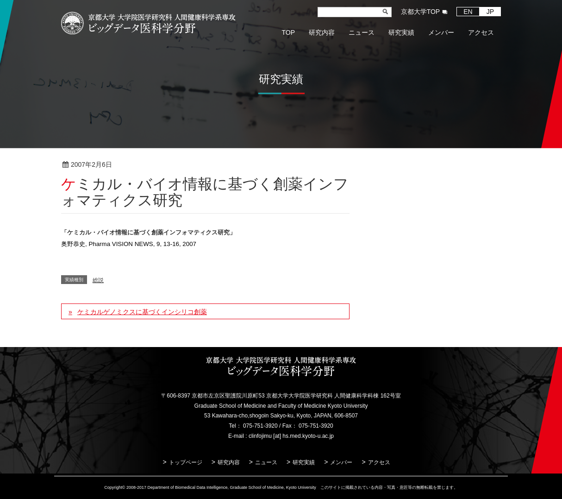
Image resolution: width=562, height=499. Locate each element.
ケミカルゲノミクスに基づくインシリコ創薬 (142, 312)
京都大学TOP (420, 11)
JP (490, 11)
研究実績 (304, 462)
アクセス (379, 462)
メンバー (341, 462)
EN (467, 11)
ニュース (266, 462)
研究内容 (229, 462)
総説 (142, 165)
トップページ (185, 462)
